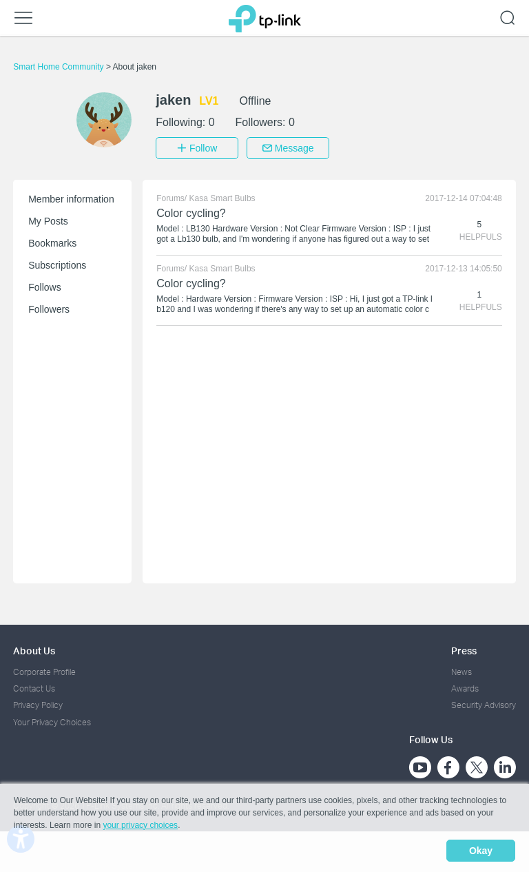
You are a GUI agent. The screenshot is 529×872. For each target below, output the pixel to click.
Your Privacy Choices (52, 721)
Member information (71, 197)
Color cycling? (190, 212)
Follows (44, 285)
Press (464, 649)
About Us (34, 649)
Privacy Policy (38, 704)
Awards (465, 688)
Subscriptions (57, 263)
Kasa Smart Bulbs (222, 197)
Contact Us (34, 688)
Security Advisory (483, 704)
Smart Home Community (59, 67)
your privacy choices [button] (140, 826)
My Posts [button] (48, 219)
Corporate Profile (44, 670)
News (461, 670)
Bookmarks (52, 241)
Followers (49, 307)
